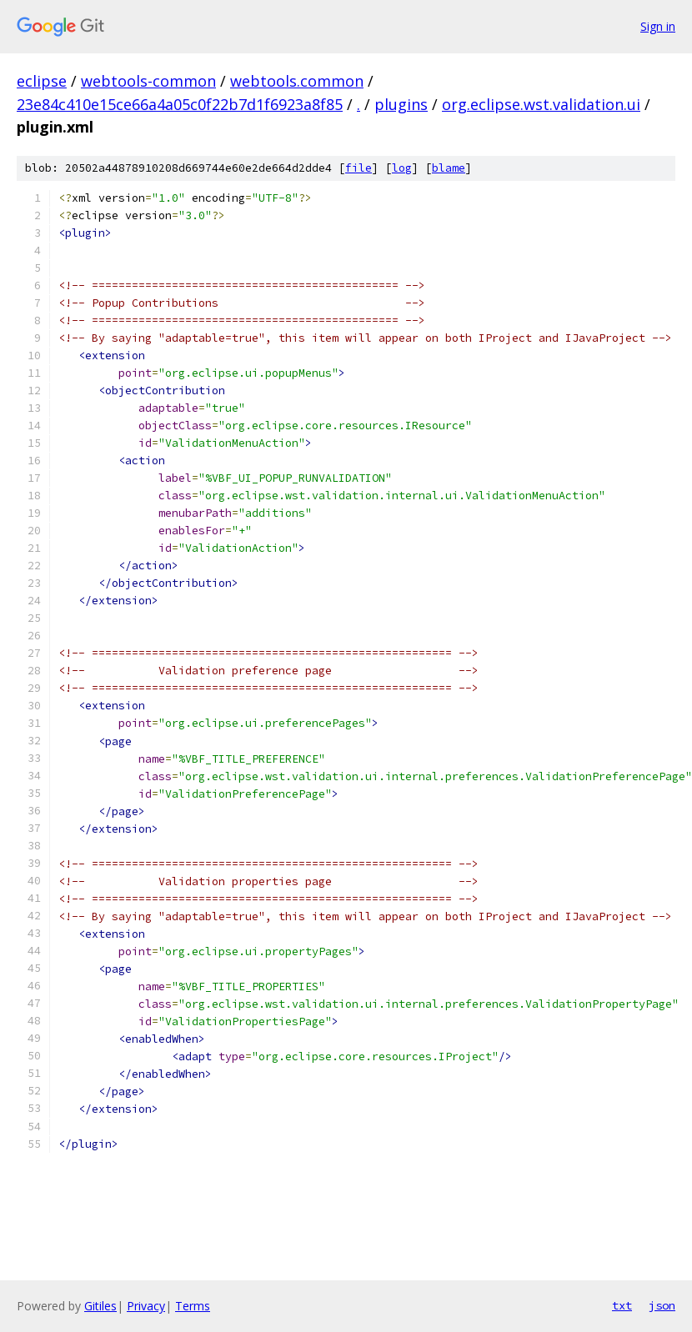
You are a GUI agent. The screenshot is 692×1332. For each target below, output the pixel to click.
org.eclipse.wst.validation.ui (541, 104)
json (662, 1305)
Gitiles (100, 1306)
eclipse (42, 81)
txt (622, 1305)
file (358, 168)
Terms (192, 1306)
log (402, 168)
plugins (401, 104)
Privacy (146, 1306)
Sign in (657, 26)
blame (448, 168)
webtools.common (297, 81)
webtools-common (148, 81)
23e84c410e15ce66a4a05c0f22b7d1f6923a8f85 (180, 104)
